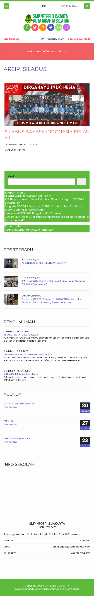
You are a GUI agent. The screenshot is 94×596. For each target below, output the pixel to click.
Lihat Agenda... (10, 407)
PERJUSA (9, 421)
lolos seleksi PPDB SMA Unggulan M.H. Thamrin (32, 213)
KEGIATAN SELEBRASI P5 (17, 438)
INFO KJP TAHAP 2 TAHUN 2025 (21, 334)
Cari (11, 176)
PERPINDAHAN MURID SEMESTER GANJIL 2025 (28, 354)
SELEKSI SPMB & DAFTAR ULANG (21, 374)
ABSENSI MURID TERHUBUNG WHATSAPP (27, 195)
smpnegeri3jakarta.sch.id (64, 589)
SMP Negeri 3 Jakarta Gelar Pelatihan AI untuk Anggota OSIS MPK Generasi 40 (44, 201)
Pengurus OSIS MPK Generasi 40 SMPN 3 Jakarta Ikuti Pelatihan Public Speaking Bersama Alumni (43, 208)
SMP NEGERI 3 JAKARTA (56, 585)
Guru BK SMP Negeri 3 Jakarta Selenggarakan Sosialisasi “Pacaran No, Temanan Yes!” (46, 218)
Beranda (49, 51)
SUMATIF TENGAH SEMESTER (19, 403)
